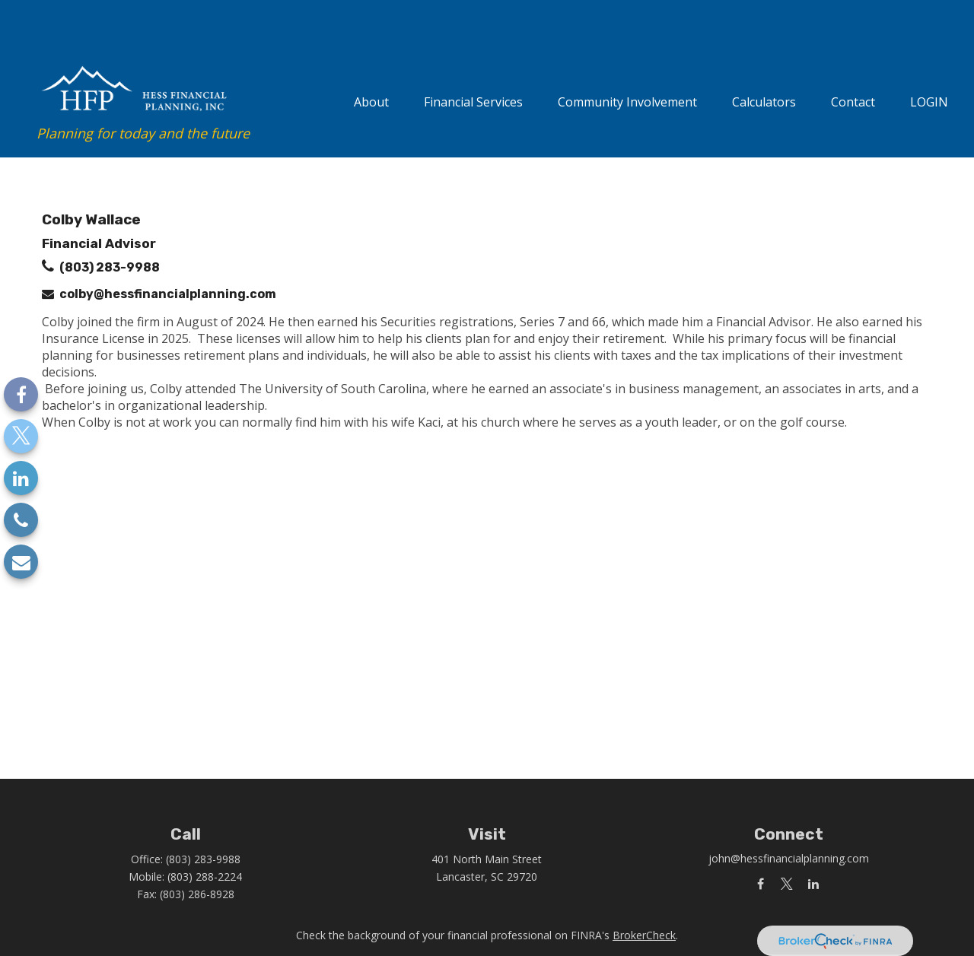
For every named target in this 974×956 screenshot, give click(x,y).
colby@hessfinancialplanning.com (167, 253)
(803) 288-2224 (204, 835)
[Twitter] (21, 436)
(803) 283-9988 (109, 226)
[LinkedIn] (21, 478)
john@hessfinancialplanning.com (788, 817)
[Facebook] (21, 394)
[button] (371, 58)
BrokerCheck (644, 894)
